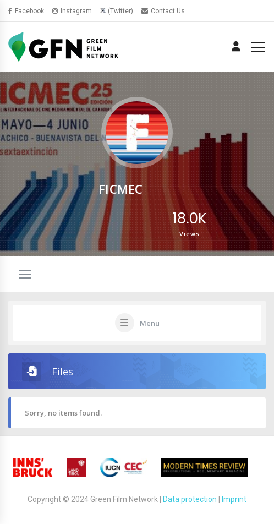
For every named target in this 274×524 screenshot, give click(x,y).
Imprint (234, 499)
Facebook (26, 11)
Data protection (190, 499)
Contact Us (163, 11)
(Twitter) (120, 11)
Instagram (72, 11)
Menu (150, 323)
